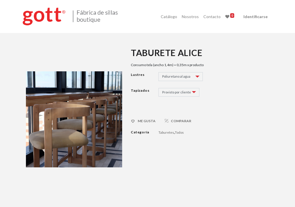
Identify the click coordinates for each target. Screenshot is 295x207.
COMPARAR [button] (178, 121)
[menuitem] (165, 16)
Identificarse (252, 16)
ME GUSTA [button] (143, 121)
